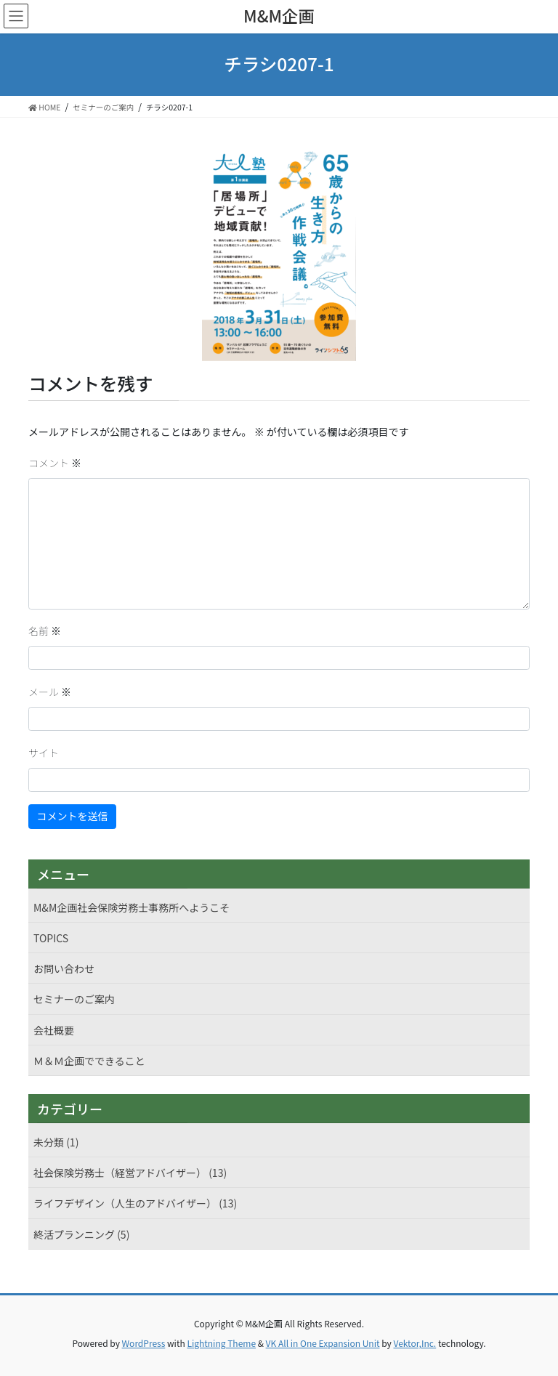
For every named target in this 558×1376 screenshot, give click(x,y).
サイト (43, 752)
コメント (54, 463)
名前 (44, 630)
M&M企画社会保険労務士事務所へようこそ (131, 907)
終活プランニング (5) (81, 1234)
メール (49, 691)
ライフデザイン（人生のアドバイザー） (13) (135, 1203)
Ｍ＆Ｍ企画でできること (89, 1060)
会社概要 (53, 1030)
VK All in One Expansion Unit (323, 1343)
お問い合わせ (63, 968)
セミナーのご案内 (74, 999)
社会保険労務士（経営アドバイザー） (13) (130, 1172)
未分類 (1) (55, 1142)
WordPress (144, 1343)
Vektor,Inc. (414, 1343)
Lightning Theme (221, 1343)
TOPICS (50, 938)
